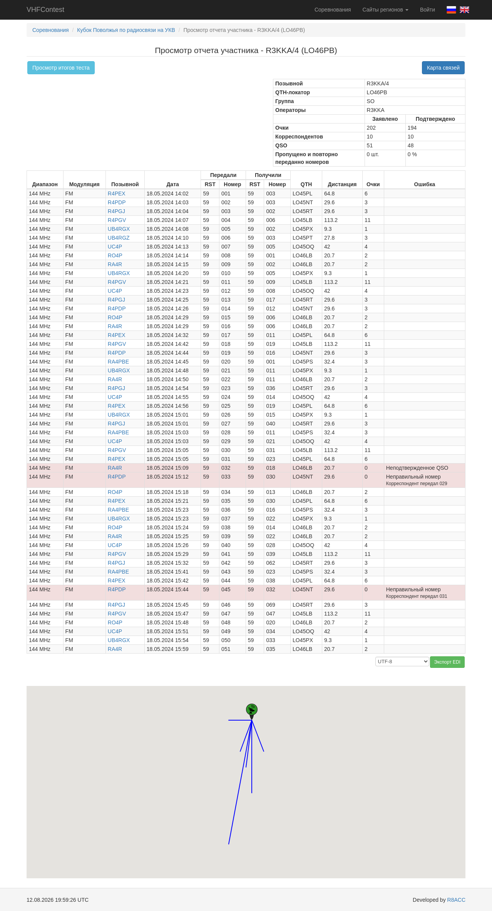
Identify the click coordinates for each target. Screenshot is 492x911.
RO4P (115, 255)
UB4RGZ (119, 238)
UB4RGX (119, 229)
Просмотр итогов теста (61, 68)
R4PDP (117, 202)
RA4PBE (118, 362)
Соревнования (333, 10)
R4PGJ (116, 211)
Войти (427, 10)
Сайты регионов (385, 10)
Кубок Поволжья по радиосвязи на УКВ (126, 30)
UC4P (115, 247)
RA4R (115, 264)
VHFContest (45, 9)
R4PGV (117, 220)
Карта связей (443, 68)
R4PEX (117, 193)
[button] (240, 744)
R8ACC (456, 900)
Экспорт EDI (447, 662)
